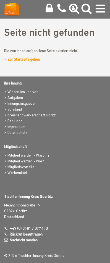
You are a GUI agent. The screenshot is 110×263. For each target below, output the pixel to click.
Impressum (16, 127)
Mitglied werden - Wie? (25, 161)
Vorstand (14, 110)
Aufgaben (15, 98)
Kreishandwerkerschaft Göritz (31, 115)
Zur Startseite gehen (23, 60)
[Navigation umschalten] (100, 10)
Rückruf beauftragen (26, 235)
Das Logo (15, 121)
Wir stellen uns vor (22, 92)
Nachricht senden (24, 240)
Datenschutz (17, 133)
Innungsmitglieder (21, 104)
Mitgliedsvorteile (20, 167)
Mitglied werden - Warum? (28, 156)
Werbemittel (17, 173)
